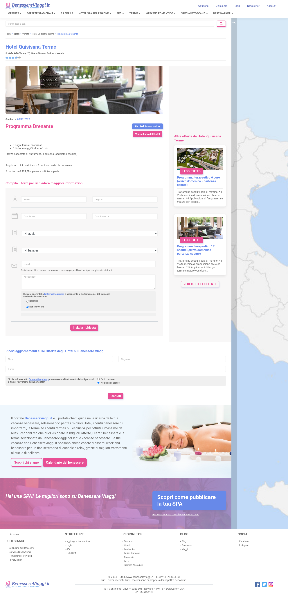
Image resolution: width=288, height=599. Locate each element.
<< (234, 22)
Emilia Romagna (132, 553)
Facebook (244, 541)
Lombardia (129, 549)
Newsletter (253, 5)
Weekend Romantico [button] (161, 13)
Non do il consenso (110, 383)
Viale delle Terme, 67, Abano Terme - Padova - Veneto (36, 53)
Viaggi (185, 549)
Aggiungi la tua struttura (78, 541)
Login (69, 545)
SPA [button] (120, 13)
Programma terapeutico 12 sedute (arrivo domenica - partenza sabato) (196, 249)
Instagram (244, 545)
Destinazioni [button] (223, 13)
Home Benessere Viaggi (20, 556)
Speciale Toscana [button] (194, 13)
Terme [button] (134, 13)
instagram (271, 584)
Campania (129, 557)
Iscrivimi (33, 301)
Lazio (126, 561)
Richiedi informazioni (147, 126)
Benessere (187, 545)
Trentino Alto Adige (133, 565)
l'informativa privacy (54, 294)
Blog (237, 5)
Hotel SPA (71, 553)
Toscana (128, 541)
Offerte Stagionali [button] (41, 13)
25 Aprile (67, 13)
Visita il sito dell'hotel (147, 134)
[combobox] (110, 24)
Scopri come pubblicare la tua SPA (186, 500)
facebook (257, 584)
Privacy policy (15, 560)
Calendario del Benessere (21, 548)
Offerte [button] (14, 13)
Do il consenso (108, 379)
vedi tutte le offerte (199, 284)
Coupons (203, 5)
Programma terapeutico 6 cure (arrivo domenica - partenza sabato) (198, 181)
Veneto (127, 545)
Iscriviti (116, 396)
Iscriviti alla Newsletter (20, 552)
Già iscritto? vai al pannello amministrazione (175, 514)
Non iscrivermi (36, 306)
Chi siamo (221, 5)
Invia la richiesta (84, 327)
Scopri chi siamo (26, 462)
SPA (68, 549)
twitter (264, 584)
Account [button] (273, 5)
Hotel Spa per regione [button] (95, 13)
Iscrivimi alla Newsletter (35, 296)
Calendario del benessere (65, 462)
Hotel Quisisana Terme (31, 47)
